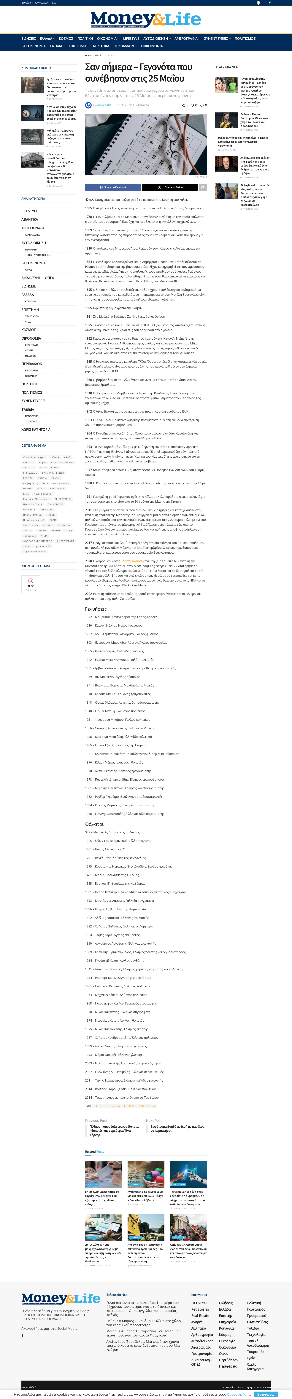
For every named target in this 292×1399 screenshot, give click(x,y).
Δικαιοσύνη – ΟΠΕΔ (37, 278)
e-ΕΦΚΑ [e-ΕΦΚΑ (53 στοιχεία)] (54, 457)
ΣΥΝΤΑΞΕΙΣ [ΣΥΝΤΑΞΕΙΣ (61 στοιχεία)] (64, 525)
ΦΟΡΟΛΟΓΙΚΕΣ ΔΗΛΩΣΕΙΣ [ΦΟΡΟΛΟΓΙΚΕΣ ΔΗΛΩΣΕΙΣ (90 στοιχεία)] (37, 541)
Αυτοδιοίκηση (155, 38)
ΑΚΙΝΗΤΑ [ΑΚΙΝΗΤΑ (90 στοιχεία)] (28, 462)
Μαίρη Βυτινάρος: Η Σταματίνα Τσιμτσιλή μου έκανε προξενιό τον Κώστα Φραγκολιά (243, 141)
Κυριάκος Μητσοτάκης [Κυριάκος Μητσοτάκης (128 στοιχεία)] (36, 499)
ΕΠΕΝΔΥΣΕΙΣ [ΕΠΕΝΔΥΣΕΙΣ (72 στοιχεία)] (30, 472)
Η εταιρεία (228, 1387)
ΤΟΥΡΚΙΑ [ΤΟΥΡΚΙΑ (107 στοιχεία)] (41, 530)
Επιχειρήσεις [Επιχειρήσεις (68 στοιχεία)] (30, 483)
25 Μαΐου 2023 (126, 105)
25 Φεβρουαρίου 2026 (182, 1208)
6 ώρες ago (54, 146)
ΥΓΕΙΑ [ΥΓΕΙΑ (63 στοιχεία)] (44, 535)
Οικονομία (106, 38)
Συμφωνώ (265, 1394)
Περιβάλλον (123, 46)
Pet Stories (31, 370)
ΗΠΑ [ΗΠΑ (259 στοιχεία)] (45, 483)
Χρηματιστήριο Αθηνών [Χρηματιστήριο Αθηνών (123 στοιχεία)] (37, 546)
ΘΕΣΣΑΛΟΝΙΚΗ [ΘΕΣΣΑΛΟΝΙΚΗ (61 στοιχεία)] (61, 483)
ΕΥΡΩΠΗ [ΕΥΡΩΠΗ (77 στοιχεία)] (28, 478)
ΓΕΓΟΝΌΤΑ (100, 1106)
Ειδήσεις (28, 38)
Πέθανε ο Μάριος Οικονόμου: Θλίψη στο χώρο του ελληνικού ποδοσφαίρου (143, 1323)
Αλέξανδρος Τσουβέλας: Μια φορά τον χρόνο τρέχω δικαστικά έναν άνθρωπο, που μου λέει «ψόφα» (255, 165)
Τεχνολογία (32, 316)
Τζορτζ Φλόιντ (132, 561)
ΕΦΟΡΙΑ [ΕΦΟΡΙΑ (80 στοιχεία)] (42, 478)
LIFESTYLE (131, 38)
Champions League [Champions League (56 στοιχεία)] (34, 457)
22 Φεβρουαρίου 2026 (97, 1265)
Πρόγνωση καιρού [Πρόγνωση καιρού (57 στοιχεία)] (33, 520)
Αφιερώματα (32, 234)
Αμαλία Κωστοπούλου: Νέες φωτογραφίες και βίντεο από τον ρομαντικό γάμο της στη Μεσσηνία (62, 87)
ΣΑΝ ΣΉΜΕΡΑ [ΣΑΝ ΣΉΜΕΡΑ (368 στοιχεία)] (30, 525)
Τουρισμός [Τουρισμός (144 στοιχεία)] (29, 535)
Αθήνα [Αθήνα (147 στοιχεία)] (42, 462)
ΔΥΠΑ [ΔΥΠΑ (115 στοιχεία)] (43, 467)
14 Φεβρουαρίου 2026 (182, 1261)
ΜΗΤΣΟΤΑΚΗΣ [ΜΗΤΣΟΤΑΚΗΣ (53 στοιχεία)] (63, 499)
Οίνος (28, 269)
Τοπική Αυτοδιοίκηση (37, 255)
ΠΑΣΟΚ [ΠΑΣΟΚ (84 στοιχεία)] (51, 514)
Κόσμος (66, 38)
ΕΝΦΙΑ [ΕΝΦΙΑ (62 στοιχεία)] (54, 467)
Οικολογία (31, 376)
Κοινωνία (110, 55)
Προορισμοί (32, 416)
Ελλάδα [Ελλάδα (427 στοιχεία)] (56, 478)
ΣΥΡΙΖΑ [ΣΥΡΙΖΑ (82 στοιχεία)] (27, 530)
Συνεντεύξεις (216, 38)
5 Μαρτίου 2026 (94, 1208)
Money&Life (27, 1387)
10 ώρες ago (54, 99)
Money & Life (103, 105)
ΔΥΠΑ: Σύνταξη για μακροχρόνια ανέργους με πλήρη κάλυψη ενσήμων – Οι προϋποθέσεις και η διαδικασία (103, 1253)
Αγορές (29, 350)
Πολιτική (85, 38)
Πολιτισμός (245, 38)
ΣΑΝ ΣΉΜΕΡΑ (147, 1106)
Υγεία (28, 321)
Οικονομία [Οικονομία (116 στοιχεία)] (46, 509)
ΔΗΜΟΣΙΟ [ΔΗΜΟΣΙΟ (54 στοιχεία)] (28, 467)
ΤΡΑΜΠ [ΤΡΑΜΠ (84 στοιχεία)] (56, 530)
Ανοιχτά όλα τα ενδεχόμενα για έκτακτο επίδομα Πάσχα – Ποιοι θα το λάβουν (145, 1196)
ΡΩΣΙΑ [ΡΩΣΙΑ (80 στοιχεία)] (53, 520)
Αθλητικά (101, 46)
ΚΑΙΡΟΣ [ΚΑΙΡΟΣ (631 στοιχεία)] (41, 488)
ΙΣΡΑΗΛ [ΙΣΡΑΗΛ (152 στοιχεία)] (27, 488)
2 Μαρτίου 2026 (137, 1204)
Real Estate (31, 345)
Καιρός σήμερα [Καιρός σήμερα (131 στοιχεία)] (42, 493)
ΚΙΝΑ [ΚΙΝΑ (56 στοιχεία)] (26, 493)
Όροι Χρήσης (245, 1387)
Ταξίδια (56, 46)
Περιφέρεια (31, 249)
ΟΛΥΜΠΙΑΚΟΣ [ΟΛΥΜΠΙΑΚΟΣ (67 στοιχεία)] (55, 504)
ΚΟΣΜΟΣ (129, 1106)
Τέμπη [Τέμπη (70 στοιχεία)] (68, 530)
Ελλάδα (46, 38)
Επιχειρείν (30, 355)
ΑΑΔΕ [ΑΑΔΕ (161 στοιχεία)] (67, 457)
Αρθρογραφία (185, 38)
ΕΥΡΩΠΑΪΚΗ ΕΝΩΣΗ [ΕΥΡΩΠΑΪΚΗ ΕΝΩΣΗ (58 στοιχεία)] (53, 472)
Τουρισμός (31, 421)
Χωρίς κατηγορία (35, 429)
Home (88, 55)
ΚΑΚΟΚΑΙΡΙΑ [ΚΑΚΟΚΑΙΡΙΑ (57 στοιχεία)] (57, 488)
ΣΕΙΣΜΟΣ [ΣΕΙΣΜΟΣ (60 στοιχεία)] (48, 525)
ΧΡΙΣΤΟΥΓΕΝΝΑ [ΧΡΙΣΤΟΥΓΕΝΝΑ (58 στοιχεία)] (65, 541)
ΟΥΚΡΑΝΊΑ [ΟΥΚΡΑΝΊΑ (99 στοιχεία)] (29, 509)
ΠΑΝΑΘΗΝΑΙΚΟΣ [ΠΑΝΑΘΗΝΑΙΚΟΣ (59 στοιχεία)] (32, 514)
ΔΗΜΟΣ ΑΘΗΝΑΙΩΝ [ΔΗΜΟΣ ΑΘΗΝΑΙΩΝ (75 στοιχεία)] (62, 462)
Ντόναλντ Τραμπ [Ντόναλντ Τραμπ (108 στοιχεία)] (32, 504)
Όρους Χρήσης (238, 1394)
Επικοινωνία (152, 46)
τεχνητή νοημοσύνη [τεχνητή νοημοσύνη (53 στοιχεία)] (34, 551)
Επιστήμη (77, 46)
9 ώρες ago (54, 122)
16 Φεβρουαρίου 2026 (140, 1265)
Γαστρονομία (33, 46)
